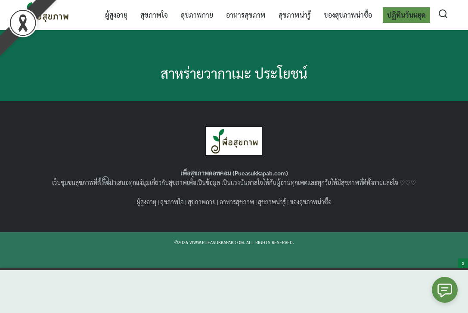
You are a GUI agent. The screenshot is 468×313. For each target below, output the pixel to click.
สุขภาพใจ (154, 14)
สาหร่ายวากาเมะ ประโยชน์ (234, 73)
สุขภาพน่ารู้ (295, 14)
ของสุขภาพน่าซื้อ (348, 14)
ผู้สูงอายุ (116, 14)
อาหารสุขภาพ (246, 14)
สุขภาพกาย (197, 14)
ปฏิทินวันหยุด (406, 14)
